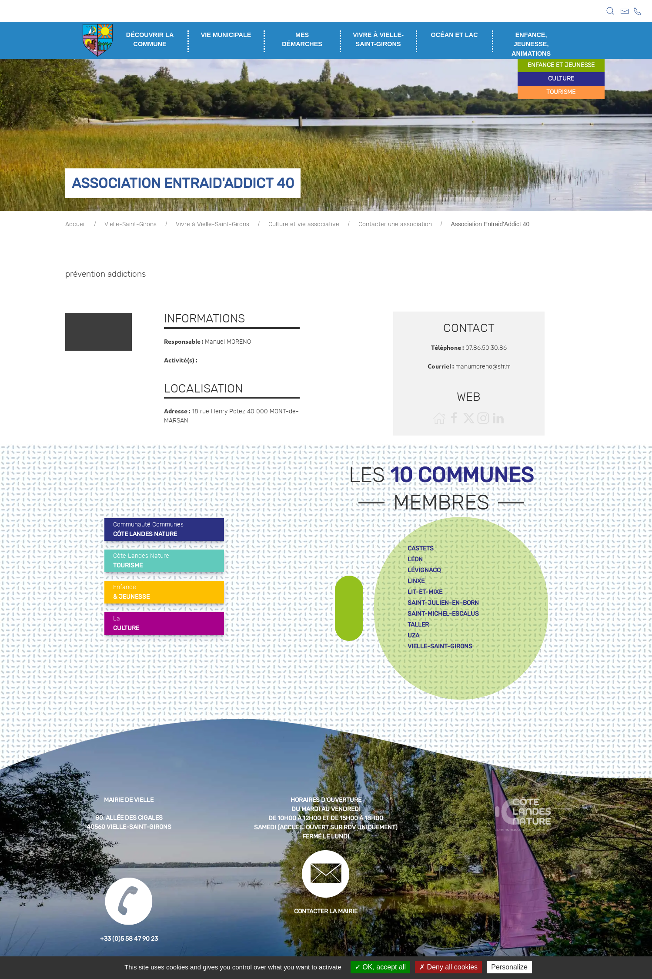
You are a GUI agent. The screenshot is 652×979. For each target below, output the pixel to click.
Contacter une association (395, 224)
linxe (416, 581)
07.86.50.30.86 (486, 348)
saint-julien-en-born (443, 603)
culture (561, 79)
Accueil (75, 224)
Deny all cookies (448, 967)
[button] (610, 11)
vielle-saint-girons (440, 646)
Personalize (509, 967)
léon (415, 559)
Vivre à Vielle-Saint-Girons (212, 224)
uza (413, 635)
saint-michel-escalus (443, 613)
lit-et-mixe (425, 592)
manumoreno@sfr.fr (482, 367)
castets (421, 548)
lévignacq (424, 570)
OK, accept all (380, 967)
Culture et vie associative (303, 224)
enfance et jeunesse (561, 65)
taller (418, 624)
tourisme (560, 92)
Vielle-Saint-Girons (130, 224)
